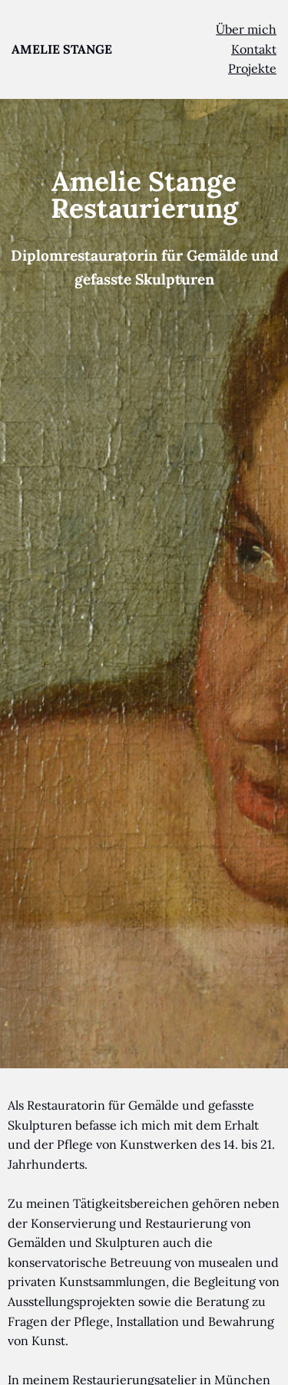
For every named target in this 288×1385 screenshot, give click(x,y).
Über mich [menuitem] (246, 29)
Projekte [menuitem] (252, 68)
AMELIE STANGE (62, 49)
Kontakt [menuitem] (253, 49)
